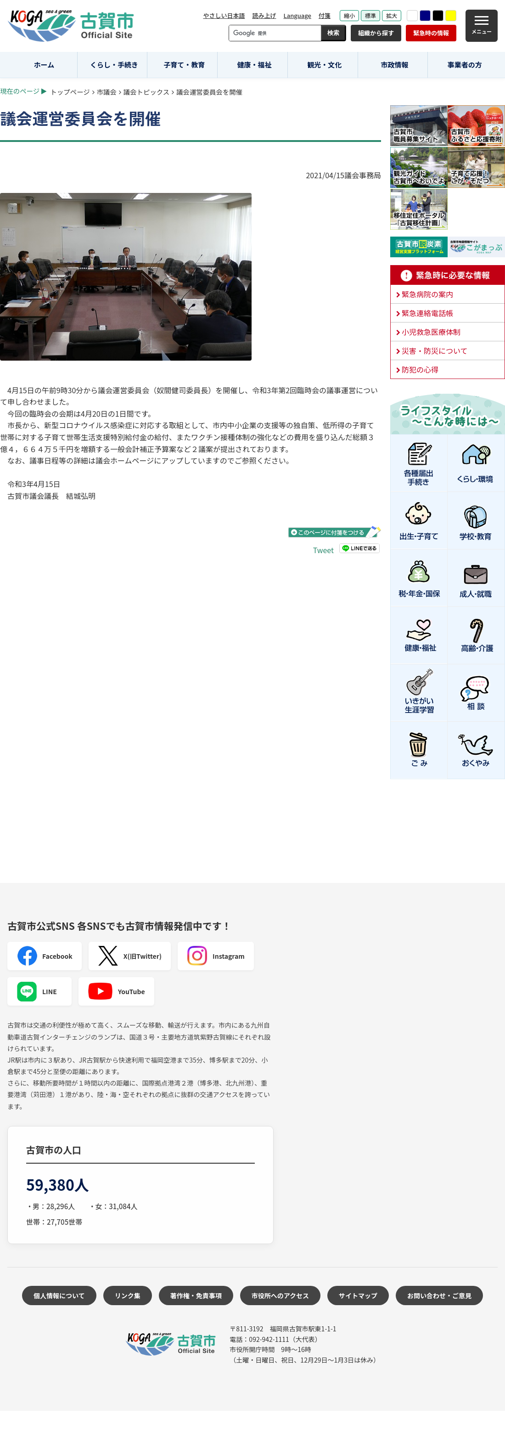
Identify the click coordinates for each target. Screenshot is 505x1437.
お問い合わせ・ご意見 (439, 1295)
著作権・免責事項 (196, 1295)
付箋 (325, 15)
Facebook (45, 956)
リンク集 (127, 1295)
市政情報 (394, 64)
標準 (370, 15)
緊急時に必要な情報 (448, 275)
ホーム (44, 64)
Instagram (216, 956)
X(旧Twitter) (130, 956)
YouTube (116, 991)
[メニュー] (482, 26)
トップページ (70, 91)
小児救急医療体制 (431, 331)
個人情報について (59, 1295)
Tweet (323, 549)
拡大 (391, 15)
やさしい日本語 (224, 15)
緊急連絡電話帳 (427, 312)
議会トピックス (146, 91)
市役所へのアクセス (280, 1295)
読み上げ (264, 15)
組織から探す (376, 32)
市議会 (107, 91)
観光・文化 (324, 64)
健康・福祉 (254, 64)
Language (297, 15)
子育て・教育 (184, 64)
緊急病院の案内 (427, 294)
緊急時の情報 (431, 32)
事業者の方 (465, 64)
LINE (37, 991)
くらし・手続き (114, 64)
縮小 (349, 15)
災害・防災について (435, 350)
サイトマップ (358, 1295)
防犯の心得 (420, 369)
